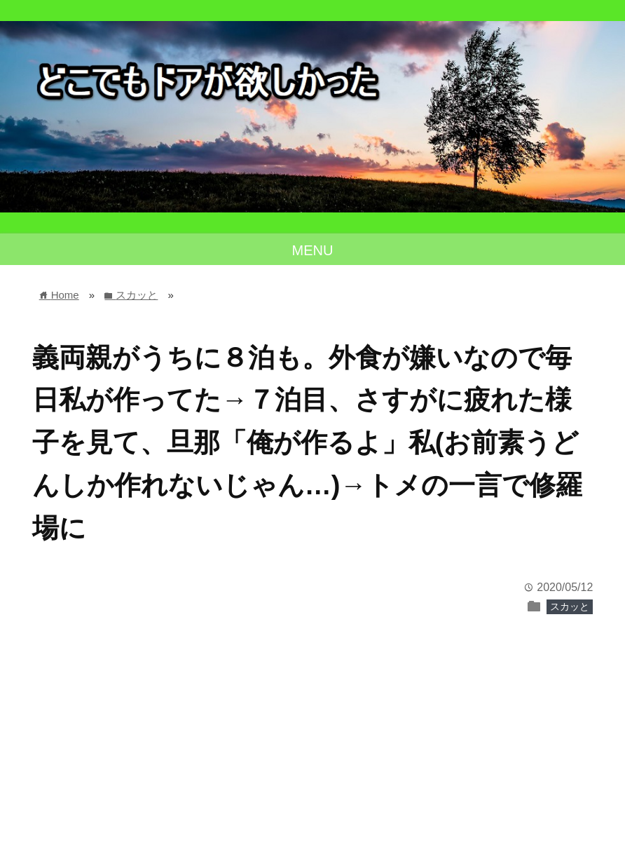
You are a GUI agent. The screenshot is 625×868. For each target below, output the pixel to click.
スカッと (569, 606)
